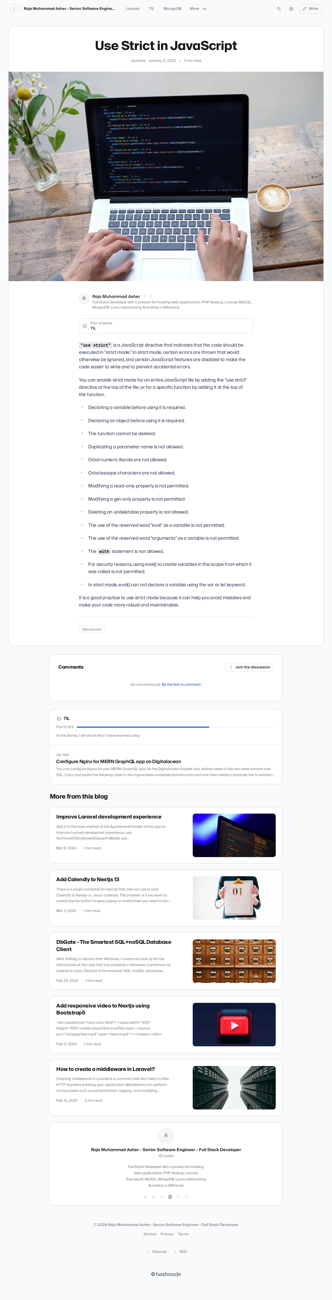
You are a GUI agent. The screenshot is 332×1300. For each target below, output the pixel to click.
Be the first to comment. (182, 685)
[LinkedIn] (150, 296)
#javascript (92, 629)
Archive (149, 1234)
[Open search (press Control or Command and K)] (278, 8)
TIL (151, 9)
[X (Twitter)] (144, 296)
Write (310, 9)
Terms (183, 1234)
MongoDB (173, 9)
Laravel (133, 9)
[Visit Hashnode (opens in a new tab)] (166, 1274)
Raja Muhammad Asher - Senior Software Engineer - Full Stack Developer (90, 9)
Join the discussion (250, 667)
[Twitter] (145, 1197)
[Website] (170, 1197)
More (198, 9)
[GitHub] (153, 1197)
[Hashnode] (178, 1197)
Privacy (167, 1234)
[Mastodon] (186, 1197)
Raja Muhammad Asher (116, 297)
